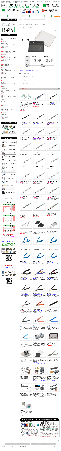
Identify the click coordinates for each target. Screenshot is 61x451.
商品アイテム (26, 19)
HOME (20, 19)
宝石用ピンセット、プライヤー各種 (38, 19)
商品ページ (3, 41)
